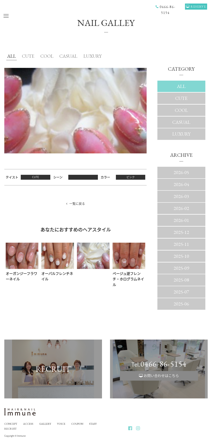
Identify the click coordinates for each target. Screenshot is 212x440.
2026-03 (181, 196)
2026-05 (181, 172)
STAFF (93, 423)
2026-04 (181, 184)
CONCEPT (10, 423)
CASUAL (68, 56)
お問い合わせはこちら (161, 375)
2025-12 (181, 232)
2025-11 (181, 244)
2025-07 (181, 292)
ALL (11, 56)
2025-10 (181, 256)
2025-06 (181, 304)
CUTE (28, 56)
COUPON (77, 423)
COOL (46, 56)
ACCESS (28, 423)
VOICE (61, 423)
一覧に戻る (77, 203)
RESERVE (198, 7)
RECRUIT (10, 428)
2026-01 (181, 220)
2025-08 (181, 280)
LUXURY (92, 56)
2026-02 (181, 208)
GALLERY (45, 423)
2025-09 (181, 268)
